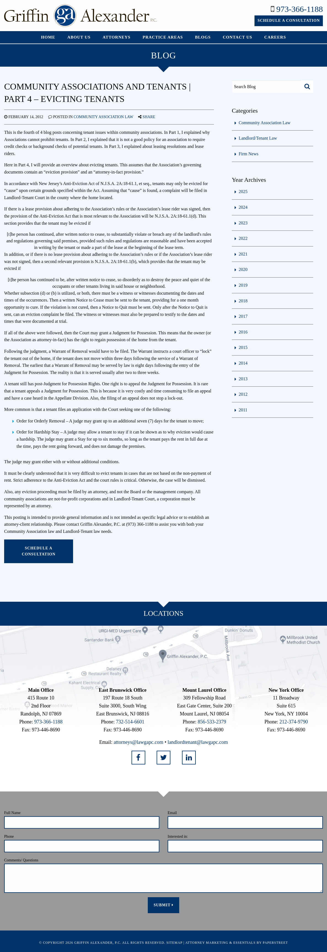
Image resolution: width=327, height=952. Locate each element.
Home (48, 37)
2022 (243, 238)
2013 (243, 378)
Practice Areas (163, 37)
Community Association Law (103, 117)
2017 (243, 316)
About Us (78, 37)
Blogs (203, 37)
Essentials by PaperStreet (260, 942)
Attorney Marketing (206, 942)
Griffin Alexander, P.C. (97, 942)
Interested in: (178, 836)
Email (172, 812)
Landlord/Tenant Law (258, 138)
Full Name (12, 812)
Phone (9, 836)
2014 (243, 363)
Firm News (249, 153)
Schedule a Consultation (289, 20)
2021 (243, 254)
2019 (243, 285)
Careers (275, 37)
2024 (243, 207)
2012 (243, 394)
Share (149, 117)
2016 (243, 332)
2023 (243, 223)
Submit (163, 904)
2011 (243, 410)
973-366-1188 (299, 8)
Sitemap (175, 942)
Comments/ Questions (21, 860)
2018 (243, 301)
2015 (243, 347)
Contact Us (237, 37)
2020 (243, 269)
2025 (243, 191)
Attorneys (116, 37)
